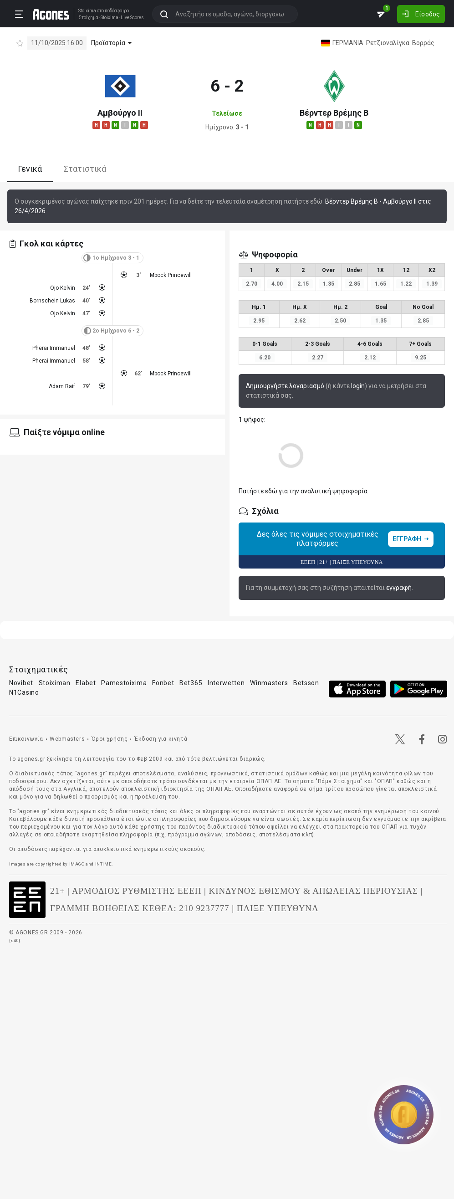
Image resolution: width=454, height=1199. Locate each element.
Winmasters (269, 683)
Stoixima (84, 10)
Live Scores (129, 17)
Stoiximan (55, 683)
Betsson (306, 683)
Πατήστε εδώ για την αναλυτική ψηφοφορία (303, 491)
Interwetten (226, 683)
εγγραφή (399, 587)
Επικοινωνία (26, 739)
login (358, 385)
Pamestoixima (124, 683)
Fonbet (163, 683)
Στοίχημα (85, 17)
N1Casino (24, 692)
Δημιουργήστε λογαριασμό (285, 385)
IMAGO (77, 863)
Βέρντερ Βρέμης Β (334, 113)
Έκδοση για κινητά (160, 739)
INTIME (103, 863)
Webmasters (67, 739)
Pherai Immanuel (53, 348)
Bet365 (190, 683)
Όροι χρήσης (110, 739)
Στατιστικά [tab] (85, 169)
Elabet (86, 683)
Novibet (21, 683)
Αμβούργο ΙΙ (120, 113)
